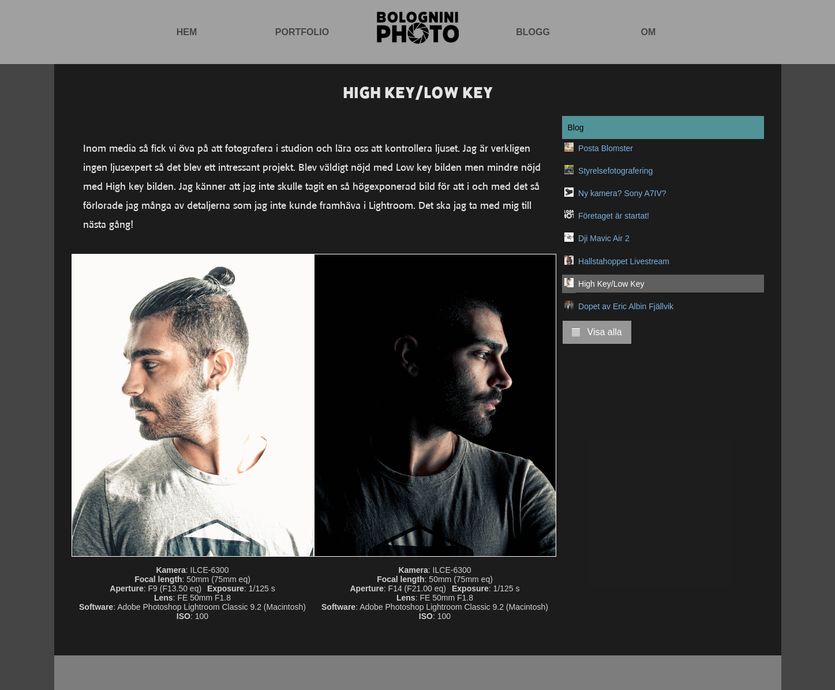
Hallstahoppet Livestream (623, 261)
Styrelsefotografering (615, 170)
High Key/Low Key (611, 283)
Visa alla (597, 332)
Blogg (533, 32)
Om (648, 32)
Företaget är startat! (613, 215)
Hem (187, 32)
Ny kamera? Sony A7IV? (622, 193)
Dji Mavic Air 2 (604, 238)
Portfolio (302, 32)
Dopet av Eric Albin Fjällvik (625, 306)
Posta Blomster (605, 148)
